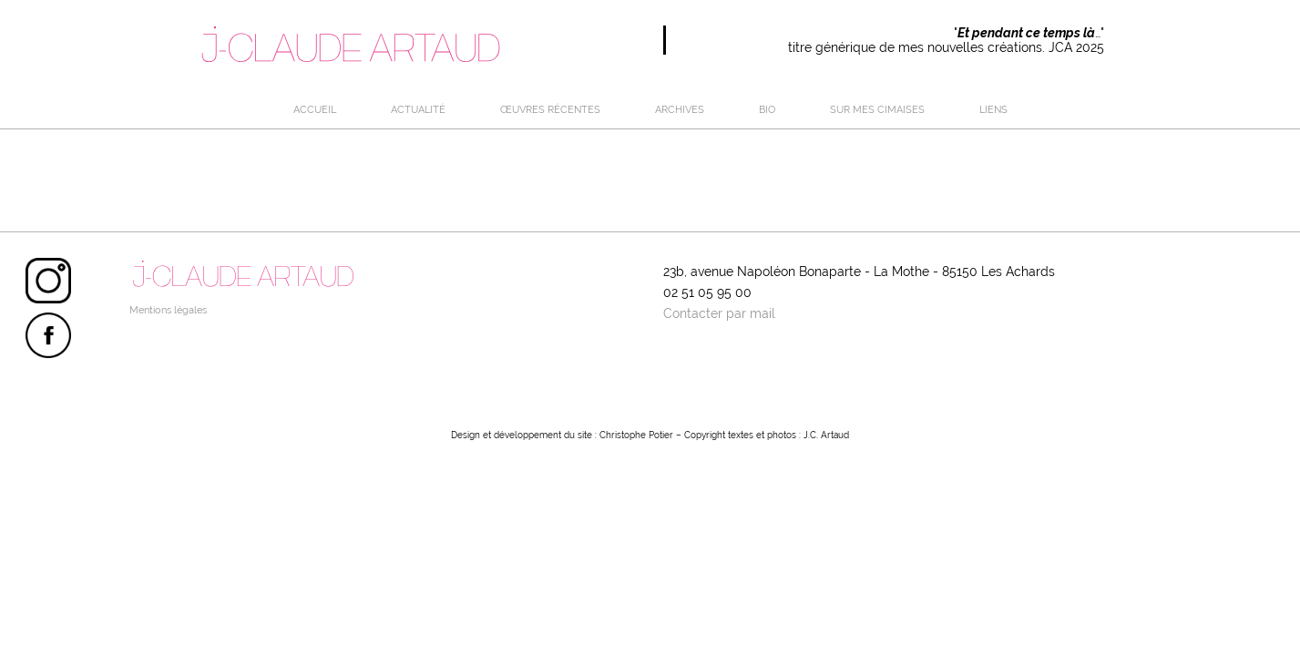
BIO (767, 109)
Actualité (418, 109)
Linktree (48, 390)
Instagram (48, 280)
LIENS (993, 109)
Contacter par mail (719, 313)
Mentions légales (168, 309)
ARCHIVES (679, 109)
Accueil (314, 109)
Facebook (48, 335)
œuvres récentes (550, 109)
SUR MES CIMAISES (877, 109)
